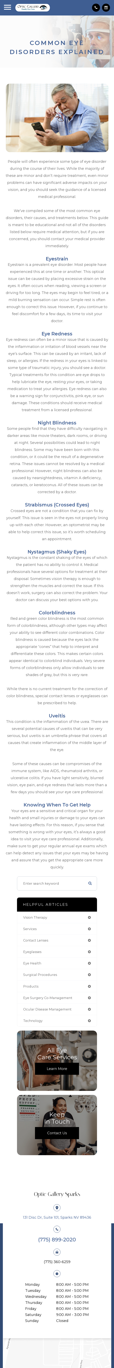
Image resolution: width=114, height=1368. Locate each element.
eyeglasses (32, 952)
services (30, 929)
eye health (32, 963)
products (30, 986)
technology (33, 1021)
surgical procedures (40, 975)
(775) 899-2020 (57, 1240)
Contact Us (57, 1133)
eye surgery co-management (47, 998)
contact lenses (35, 940)
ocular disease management (47, 1009)
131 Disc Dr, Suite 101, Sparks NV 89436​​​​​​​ (57, 1217)
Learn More (57, 1069)
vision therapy (35, 917)
